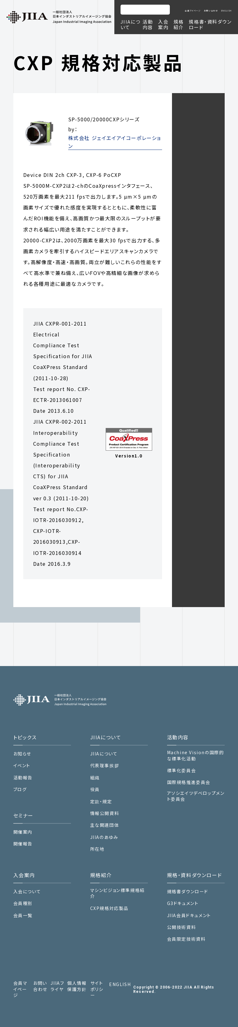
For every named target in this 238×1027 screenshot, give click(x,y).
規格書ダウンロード (187, 891)
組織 (95, 778)
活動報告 (23, 778)
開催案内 (23, 832)
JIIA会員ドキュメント (189, 915)
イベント (21, 765)
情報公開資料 (104, 813)
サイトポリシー (97, 989)
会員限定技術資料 (186, 939)
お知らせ (22, 754)
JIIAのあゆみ (104, 837)
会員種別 (23, 903)
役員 (95, 789)
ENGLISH (226, 10)
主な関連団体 (104, 825)
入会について (27, 891)
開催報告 (23, 844)
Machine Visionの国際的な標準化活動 (195, 756)
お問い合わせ (211, 10)
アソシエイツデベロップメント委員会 (196, 796)
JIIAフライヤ (57, 986)
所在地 (97, 849)
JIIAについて (104, 754)
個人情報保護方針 (76, 986)
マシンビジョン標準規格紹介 (117, 893)
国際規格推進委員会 (188, 782)
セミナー (23, 815)
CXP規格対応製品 (109, 908)
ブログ (20, 789)
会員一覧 (23, 915)
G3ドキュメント (183, 903)
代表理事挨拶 (104, 765)
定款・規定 (101, 801)
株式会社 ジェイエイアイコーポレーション (114, 142)
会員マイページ (193, 10)
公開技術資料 (181, 927)
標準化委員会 (181, 770)
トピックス (25, 737)
